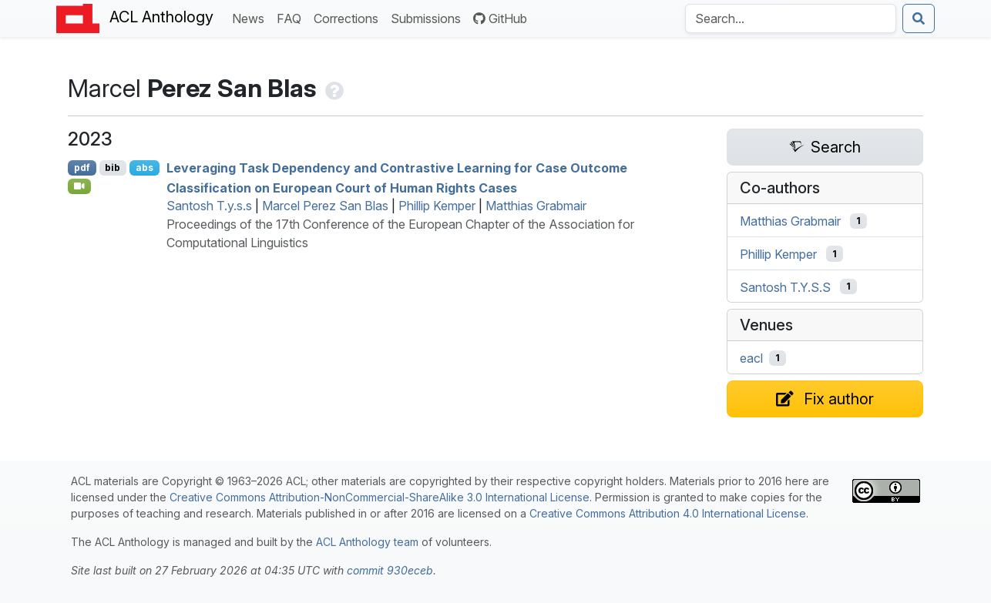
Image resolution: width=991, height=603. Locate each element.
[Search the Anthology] (790, 18)
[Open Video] (79, 186)
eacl (751, 358)
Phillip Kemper (436, 205)
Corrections (349, 17)
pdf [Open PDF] (82, 167)
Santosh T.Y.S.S (785, 286)
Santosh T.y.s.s (209, 205)
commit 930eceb (390, 570)
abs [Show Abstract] (144, 167)
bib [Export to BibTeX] (112, 167)
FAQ (292, 17)
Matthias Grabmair (535, 205)
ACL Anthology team (367, 541)
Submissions (429, 17)
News (251, 17)
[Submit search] (918, 18)
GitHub (500, 18)
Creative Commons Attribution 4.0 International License (667, 513)
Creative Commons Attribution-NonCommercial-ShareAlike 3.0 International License (380, 497)
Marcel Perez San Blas (325, 205)
